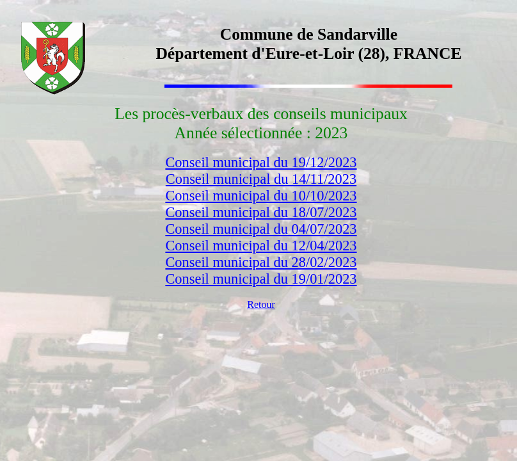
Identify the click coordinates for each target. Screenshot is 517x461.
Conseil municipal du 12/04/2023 (260, 246)
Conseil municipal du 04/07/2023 (260, 229)
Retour (261, 304)
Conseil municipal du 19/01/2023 (260, 279)
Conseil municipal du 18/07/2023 (260, 212)
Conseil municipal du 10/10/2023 (260, 196)
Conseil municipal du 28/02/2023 (260, 262)
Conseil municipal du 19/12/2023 (260, 162)
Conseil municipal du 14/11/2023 (261, 179)
